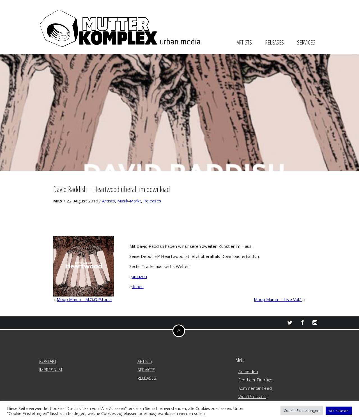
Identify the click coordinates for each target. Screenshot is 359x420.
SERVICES (306, 42)
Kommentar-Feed (255, 388)
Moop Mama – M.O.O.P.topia (84, 299)
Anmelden (248, 371)
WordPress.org (252, 396)
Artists (108, 201)
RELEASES (274, 42)
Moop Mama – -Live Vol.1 (278, 299)
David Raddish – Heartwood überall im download (111, 189)
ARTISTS (244, 42)
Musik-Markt (129, 201)
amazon (139, 276)
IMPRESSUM (50, 369)
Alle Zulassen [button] (339, 411)
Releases (152, 201)
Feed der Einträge (255, 379)
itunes (138, 286)
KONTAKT (47, 361)
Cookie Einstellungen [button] (301, 410)
